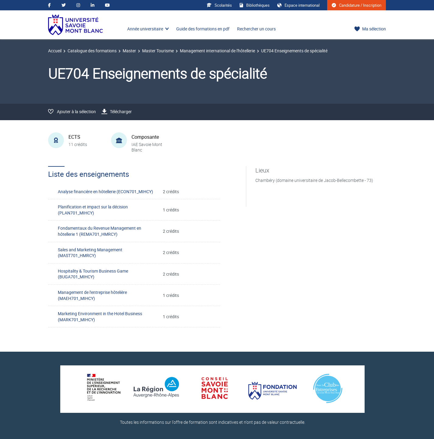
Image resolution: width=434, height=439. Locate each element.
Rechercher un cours (256, 29)
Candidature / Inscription (356, 5)
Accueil (54, 51)
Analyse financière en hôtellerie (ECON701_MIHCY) (105, 191)
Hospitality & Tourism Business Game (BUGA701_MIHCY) (93, 274)
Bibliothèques (255, 5)
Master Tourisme (158, 51)
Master (129, 51)
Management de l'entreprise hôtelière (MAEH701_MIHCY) (92, 295)
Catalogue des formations (92, 51)
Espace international (298, 5)
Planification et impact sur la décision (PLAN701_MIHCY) (93, 210)
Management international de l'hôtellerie (217, 51)
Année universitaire (145, 29)
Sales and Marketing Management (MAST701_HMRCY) (90, 253)
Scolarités (219, 5)
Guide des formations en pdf (202, 29)
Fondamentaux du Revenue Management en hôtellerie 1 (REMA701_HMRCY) (99, 231)
